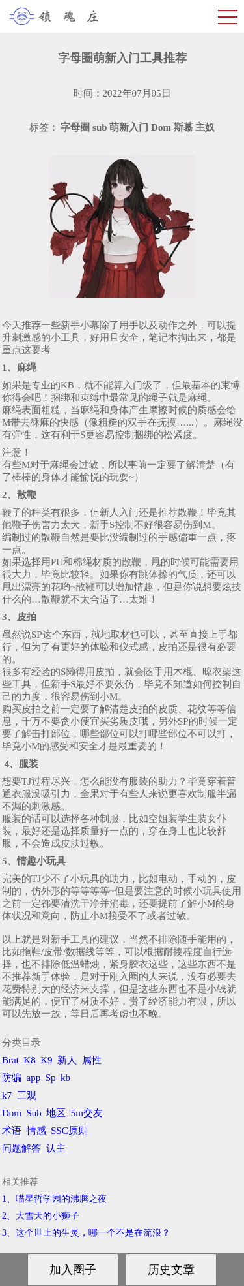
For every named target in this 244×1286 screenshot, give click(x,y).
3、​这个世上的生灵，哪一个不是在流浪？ (86, 1233)
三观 (26, 1095)
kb (65, 1078)
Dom (11, 1113)
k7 (7, 1095)
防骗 (11, 1078)
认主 (56, 1148)
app (34, 1078)
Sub (34, 1113)
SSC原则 (69, 1130)
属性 (92, 1060)
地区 (56, 1113)
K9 (46, 1060)
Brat (10, 1060)
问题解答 (21, 1148)
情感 (36, 1130)
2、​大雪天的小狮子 (40, 1216)
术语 (11, 1130)
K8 (29, 1060)
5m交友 (87, 1113)
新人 (67, 1060)
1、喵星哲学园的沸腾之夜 (54, 1199)
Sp (51, 1078)
